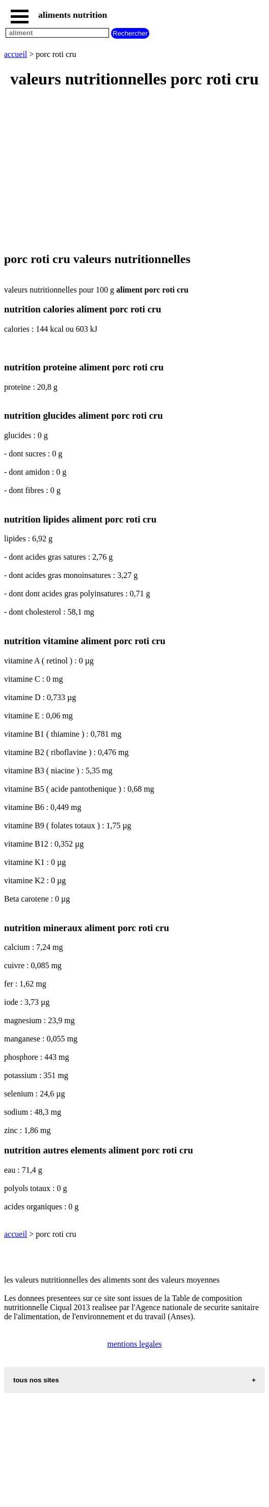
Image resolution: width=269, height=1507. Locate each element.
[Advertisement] (134, 171)
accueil (15, 54)
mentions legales (134, 1344)
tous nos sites (36, 1380)
